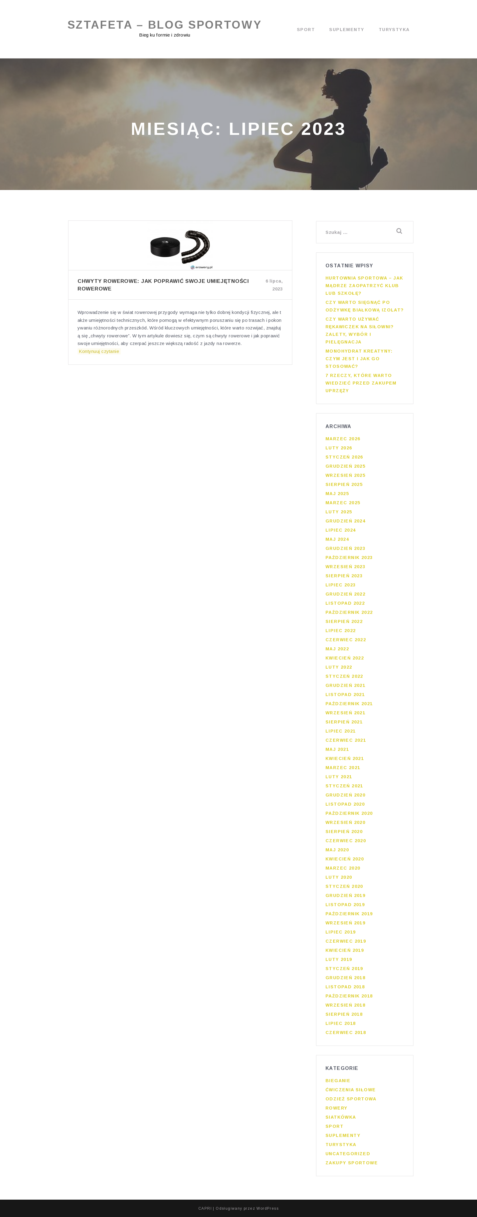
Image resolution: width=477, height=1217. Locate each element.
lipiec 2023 (341, 584)
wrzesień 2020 (345, 822)
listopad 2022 (345, 603)
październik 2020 (349, 813)
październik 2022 (349, 612)
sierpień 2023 (344, 575)
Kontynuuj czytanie (98, 351)
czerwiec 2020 (346, 840)
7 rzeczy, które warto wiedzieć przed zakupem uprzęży (361, 383)
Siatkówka (341, 1117)
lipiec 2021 (341, 731)
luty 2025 (339, 511)
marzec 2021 (343, 767)
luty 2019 (339, 959)
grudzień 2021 (345, 685)
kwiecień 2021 (345, 758)
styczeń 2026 (344, 457)
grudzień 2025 (345, 466)
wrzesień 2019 (345, 922)
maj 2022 (337, 648)
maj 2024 (337, 539)
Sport (306, 29)
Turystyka (394, 29)
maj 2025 (337, 493)
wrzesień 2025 (345, 475)
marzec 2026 (343, 438)
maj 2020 (337, 849)
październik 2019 (349, 913)
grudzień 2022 (345, 594)
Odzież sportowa (351, 1098)
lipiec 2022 (341, 630)
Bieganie (338, 1080)
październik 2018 (349, 996)
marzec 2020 (343, 868)
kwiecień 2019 (345, 950)
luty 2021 (339, 776)
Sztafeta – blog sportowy (166, 25)
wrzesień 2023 (345, 566)
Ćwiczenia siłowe (351, 1089)
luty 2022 (339, 667)
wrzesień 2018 (345, 1005)
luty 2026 (339, 447)
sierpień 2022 (344, 621)
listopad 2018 (345, 986)
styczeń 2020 (344, 886)
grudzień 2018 (345, 977)
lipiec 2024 (341, 530)
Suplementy (346, 29)
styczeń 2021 (344, 785)
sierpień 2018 (344, 1014)
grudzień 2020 (345, 795)
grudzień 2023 (345, 548)
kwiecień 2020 (345, 858)
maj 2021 (337, 749)
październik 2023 (349, 557)
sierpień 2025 (344, 484)
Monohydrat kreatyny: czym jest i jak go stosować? (359, 359)
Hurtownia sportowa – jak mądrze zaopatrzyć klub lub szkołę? (364, 286)
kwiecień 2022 (345, 658)
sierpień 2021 (344, 721)
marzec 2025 (343, 502)
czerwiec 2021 (346, 740)
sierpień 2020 (344, 831)
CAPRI (205, 1208)
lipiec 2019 (341, 932)
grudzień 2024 (345, 521)
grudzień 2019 (345, 895)
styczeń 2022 (344, 676)
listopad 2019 (345, 904)
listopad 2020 (345, 804)
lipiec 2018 (341, 1023)
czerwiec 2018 (346, 1032)
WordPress (267, 1208)
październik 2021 (349, 703)
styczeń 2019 (344, 968)
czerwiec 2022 (346, 639)
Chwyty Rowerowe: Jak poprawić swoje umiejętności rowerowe (163, 285)
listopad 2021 (345, 694)
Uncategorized (348, 1153)
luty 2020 (339, 877)
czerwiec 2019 (346, 941)
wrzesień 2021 (345, 712)
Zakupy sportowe (352, 1162)
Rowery (336, 1108)
